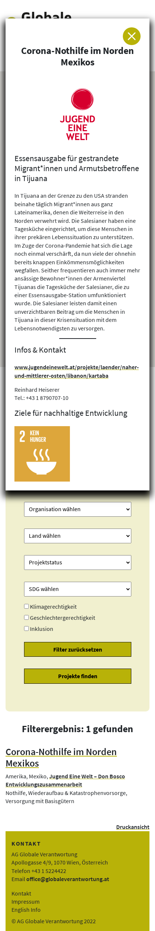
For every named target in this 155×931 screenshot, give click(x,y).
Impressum (25, 901)
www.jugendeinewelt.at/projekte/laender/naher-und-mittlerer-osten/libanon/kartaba (76, 371)
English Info (26, 909)
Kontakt (21, 893)
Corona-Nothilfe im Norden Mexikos (61, 757)
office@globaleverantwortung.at (67, 879)
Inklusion (41, 628)
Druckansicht (132, 826)
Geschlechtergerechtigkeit (62, 617)
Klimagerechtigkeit (53, 606)
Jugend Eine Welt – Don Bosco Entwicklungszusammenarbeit (65, 780)
